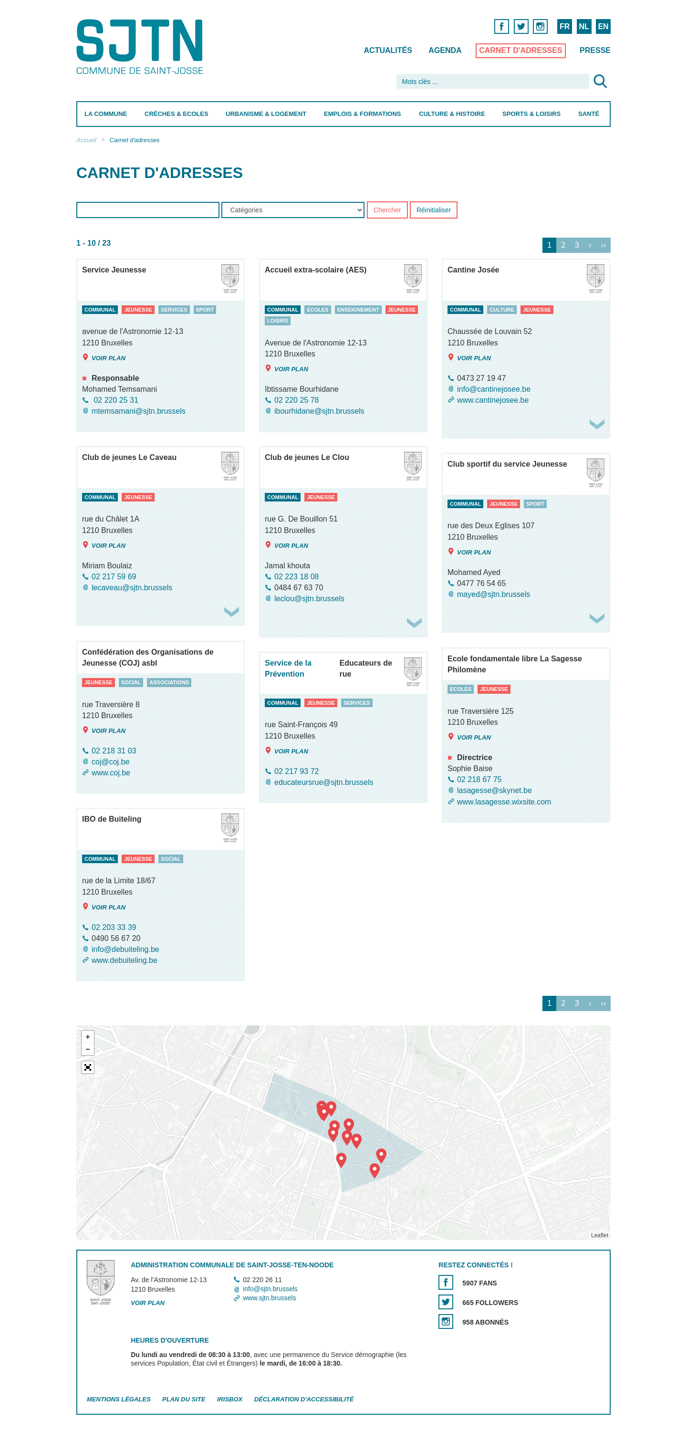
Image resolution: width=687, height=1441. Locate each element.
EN (603, 26)
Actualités (388, 50)
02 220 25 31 (115, 400)
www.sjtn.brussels (269, 1298)
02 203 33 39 (114, 927)
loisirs (277, 321)
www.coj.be (111, 773)
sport (205, 310)
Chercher (387, 210)
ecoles (317, 310)
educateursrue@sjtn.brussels (323, 782)
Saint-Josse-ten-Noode (141, 46)
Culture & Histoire (452, 113)
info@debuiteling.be (125, 949)
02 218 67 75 (479, 779)
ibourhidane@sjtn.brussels (319, 411)
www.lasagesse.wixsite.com (504, 802)
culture (501, 310)
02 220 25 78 (296, 400)
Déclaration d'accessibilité (304, 1399)
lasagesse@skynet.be (494, 791)
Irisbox (229, 1399)
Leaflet (599, 1235)
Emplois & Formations (362, 113)
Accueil (86, 140)
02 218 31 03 (114, 751)
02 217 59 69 (114, 577)
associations (169, 682)
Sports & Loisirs (531, 113)
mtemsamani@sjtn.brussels (139, 411)
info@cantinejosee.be (494, 389)
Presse (595, 50)
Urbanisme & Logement (266, 113)
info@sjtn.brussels (270, 1289)
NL (584, 26)
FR (565, 26)
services (174, 310)
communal (99, 310)
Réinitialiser (433, 210)
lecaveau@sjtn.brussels (132, 588)
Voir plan (103, 358)
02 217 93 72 (296, 771)
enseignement (358, 310)
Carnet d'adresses (520, 50)
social (131, 682)
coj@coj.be (110, 762)
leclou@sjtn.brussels (309, 599)
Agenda (444, 50)
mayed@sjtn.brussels (493, 594)
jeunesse (138, 310)
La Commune (105, 113)
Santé (588, 113)
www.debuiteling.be (124, 960)
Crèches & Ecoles (176, 113)
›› (603, 245)
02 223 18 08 (296, 577)
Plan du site (183, 1399)
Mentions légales (119, 1399)
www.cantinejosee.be (493, 400)
